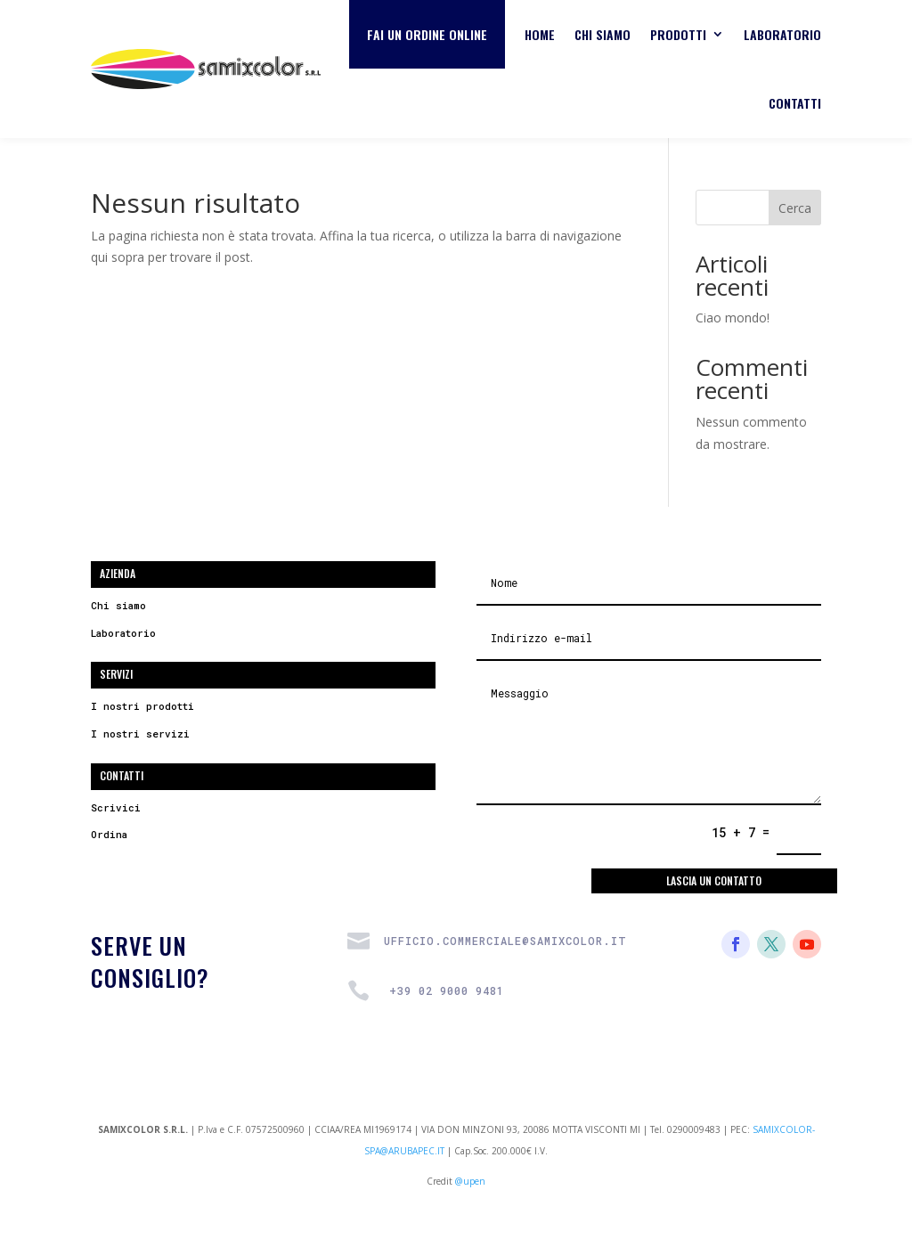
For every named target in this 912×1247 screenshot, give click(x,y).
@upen (470, 1181)
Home (540, 34)
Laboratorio (782, 34)
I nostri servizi (140, 733)
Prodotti (678, 34)
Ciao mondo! (733, 317)
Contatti (795, 103)
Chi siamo (602, 34)
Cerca (794, 208)
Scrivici (116, 807)
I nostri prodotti (142, 706)
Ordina (109, 834)
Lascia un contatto (713, 880)
